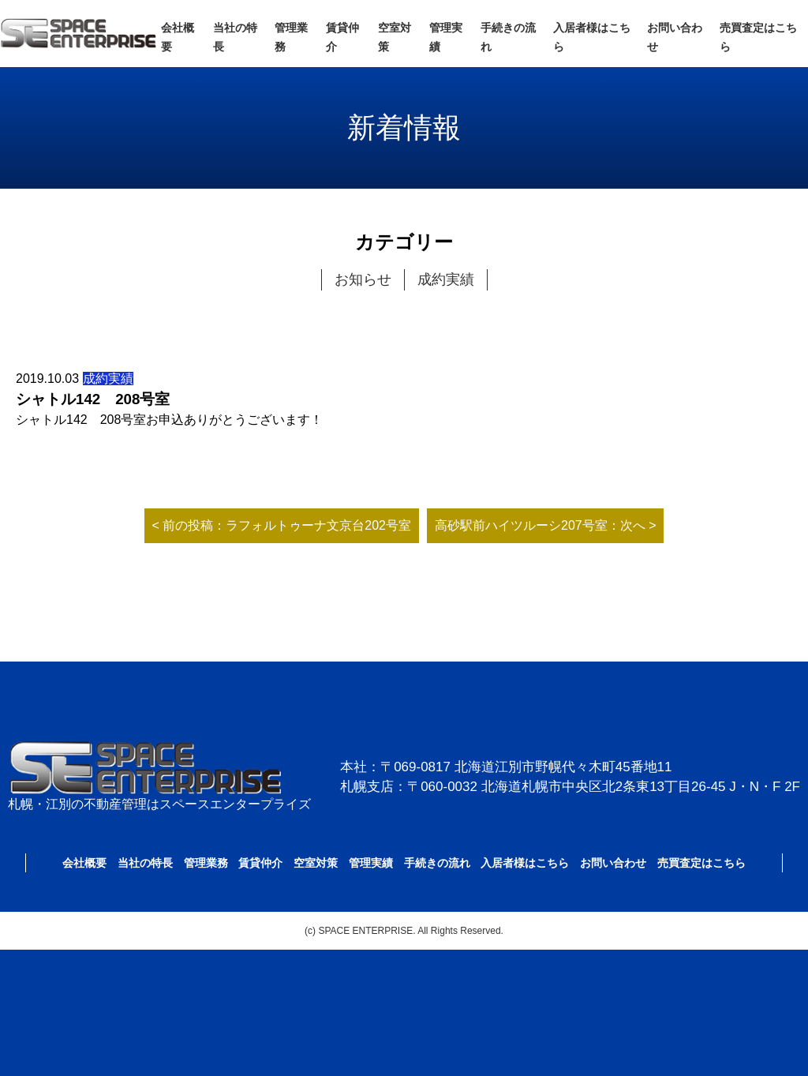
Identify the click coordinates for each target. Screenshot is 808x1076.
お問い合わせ (613, 863)
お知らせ (363, 279)
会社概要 (84, 863)
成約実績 (445, 279)
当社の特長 (145, 863)
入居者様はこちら (525, 863)
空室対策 (316, 863)
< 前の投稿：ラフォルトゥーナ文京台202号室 (281, 525)
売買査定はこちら (701, 863)
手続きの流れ (437, 863)
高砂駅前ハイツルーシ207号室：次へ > (545, 525)
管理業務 (206, 863)
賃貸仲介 (260, 863)
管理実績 (371, 863)
